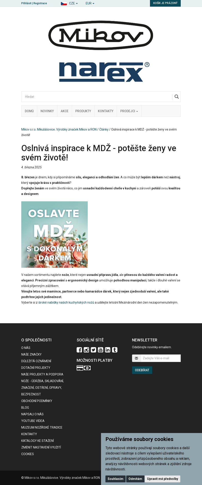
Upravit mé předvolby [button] (162, 479)
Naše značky (31, 354)
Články (104, 129)
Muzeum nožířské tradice (41, 427)
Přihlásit (26, 3)
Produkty (83, 111)
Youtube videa (33, 421)
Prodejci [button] (129, 111)
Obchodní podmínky (36, 401)
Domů (29, 111)
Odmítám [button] (135, 479)
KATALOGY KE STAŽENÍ (37, 441)
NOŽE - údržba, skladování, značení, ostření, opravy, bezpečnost (42, 387)
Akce (64, 111)
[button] (69, 3)
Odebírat (142, 370)
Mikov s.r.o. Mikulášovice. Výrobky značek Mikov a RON (59, 129)
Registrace (40, 3)
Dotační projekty (35, 368)
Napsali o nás (32, 414)
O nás (25, 348)
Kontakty (105, 111)
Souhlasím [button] (115, 479)
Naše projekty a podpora (42, 374)
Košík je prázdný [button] (165, 3)
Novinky (47, 111)
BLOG (25, 407)
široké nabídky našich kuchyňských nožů (66, 302)
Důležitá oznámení (36, 361)
